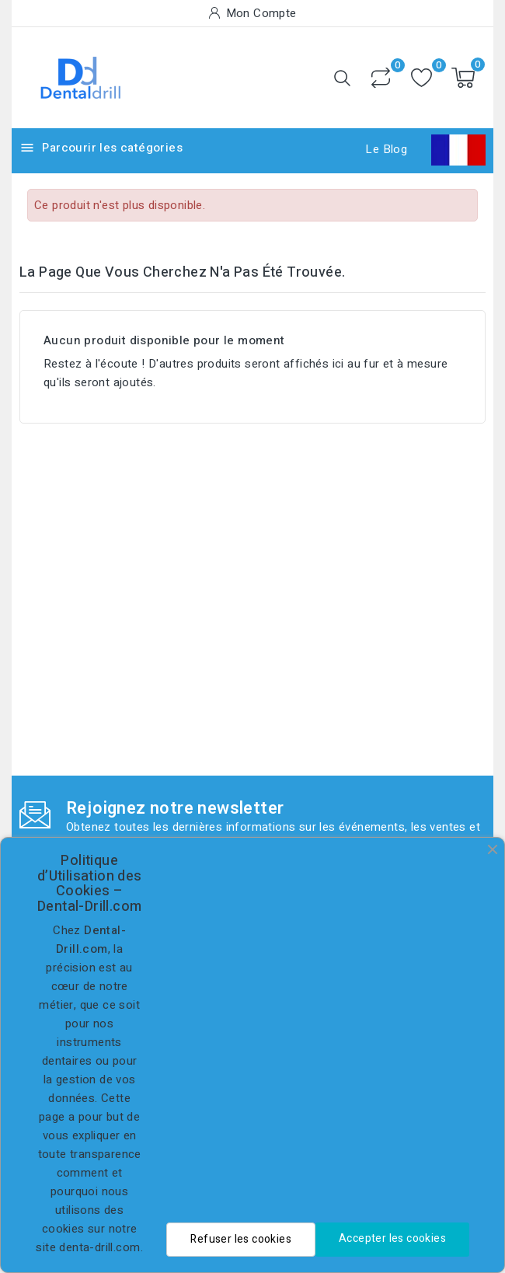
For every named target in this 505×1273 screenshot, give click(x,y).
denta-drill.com (99, 1247)
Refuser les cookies (240, 1239)
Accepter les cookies (392, 1238)
